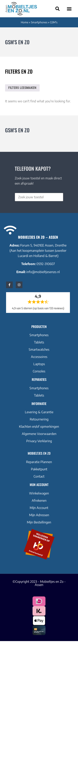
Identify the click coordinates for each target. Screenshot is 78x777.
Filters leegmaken (22, 88)
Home (24, 22)
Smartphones (39, 22)
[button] (69, 8)
